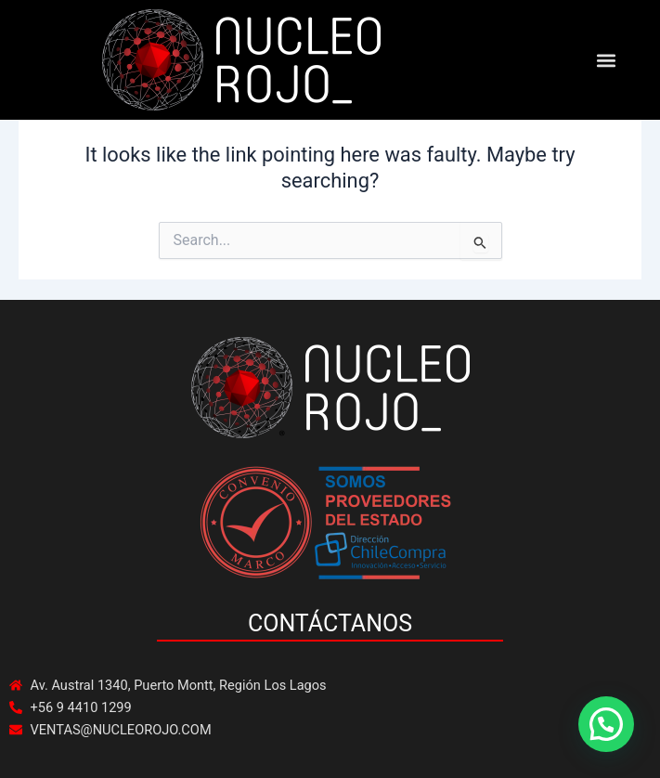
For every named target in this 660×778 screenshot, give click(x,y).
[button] (605, 60)
